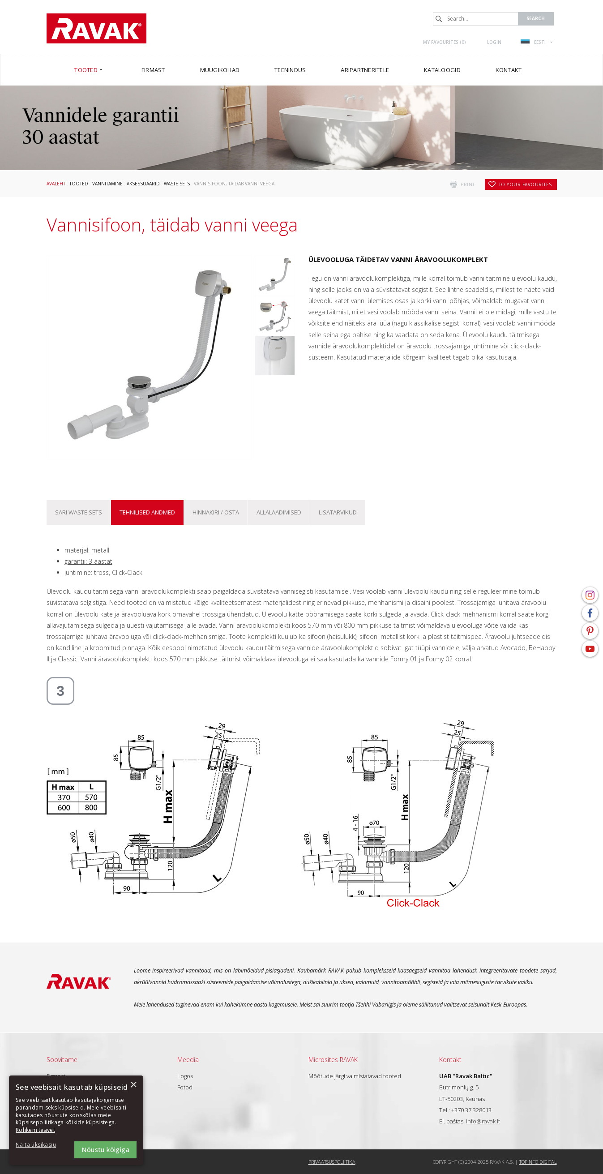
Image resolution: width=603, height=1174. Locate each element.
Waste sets (177, 183)
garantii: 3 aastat (88, 561)
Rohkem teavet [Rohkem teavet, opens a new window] (35, 1130)
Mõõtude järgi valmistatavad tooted (354, 1076)
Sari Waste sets (78, 512)
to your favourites (525, 184)
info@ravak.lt (483, 1121)
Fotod (184, 1087)
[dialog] (76, 1120)
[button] (40, 1145)
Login (494, 42)
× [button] (133, 1085)
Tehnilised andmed (147, 512)
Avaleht (56, 183)
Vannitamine (107, 183)
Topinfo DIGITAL (538, 1161)
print (468, 184)
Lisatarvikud (338, 512)
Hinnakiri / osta (215, 512)
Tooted (78, 183)
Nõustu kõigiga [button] (105, 1149)
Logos (185, 1076)
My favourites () (444, 42)
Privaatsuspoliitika (331, 1161)
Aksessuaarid (143, 183)
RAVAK (96, 28)
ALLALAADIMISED (279, 512)
